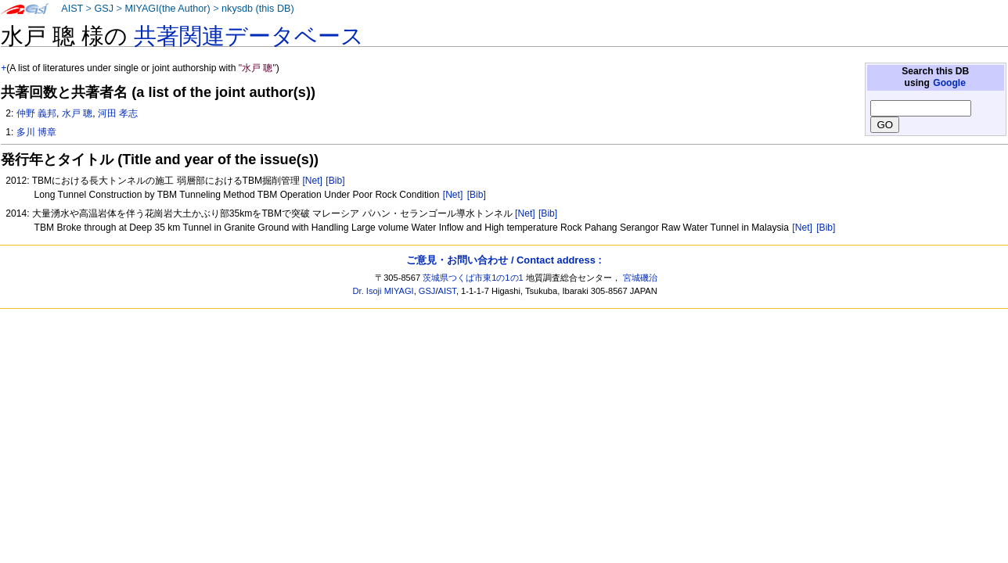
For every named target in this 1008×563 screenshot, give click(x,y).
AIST (72, 8)
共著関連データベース (249, 35)
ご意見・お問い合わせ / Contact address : (503, 260)
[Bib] (335, 180)
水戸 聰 (77, 113)
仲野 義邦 (36, 113)
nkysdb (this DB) (257, 8)
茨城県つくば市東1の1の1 (473, 277)
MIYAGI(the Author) (167, 8)
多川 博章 (36, 132)
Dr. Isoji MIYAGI (383, 291)
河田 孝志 (118, 113)
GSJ (103, 8)
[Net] (312, 180)
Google (949, 82)
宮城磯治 (640, 277)
